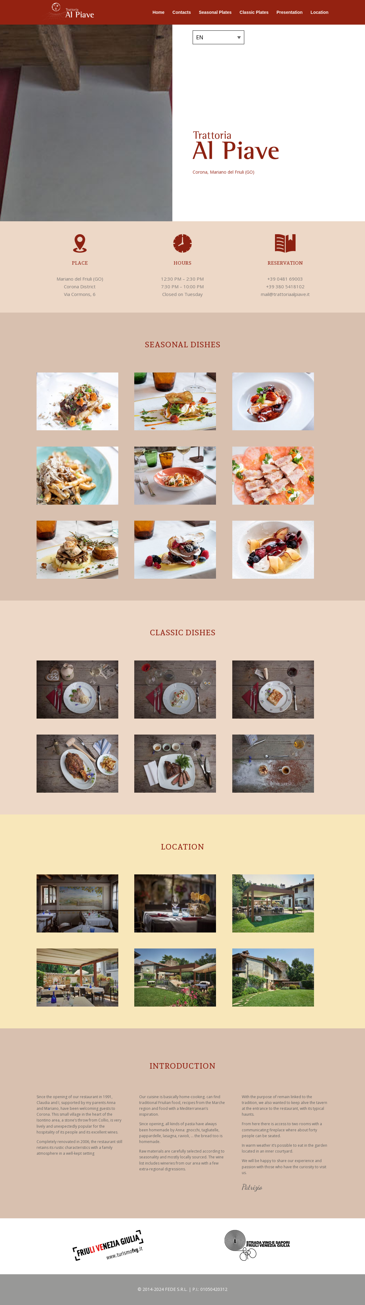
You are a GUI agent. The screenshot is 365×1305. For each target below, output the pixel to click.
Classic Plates (254, 12)
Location (319, 12)
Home (158, 12)
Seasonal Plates (215, 12)
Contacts (181, 12)
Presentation (290, 12)
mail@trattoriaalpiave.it (285, 294)
